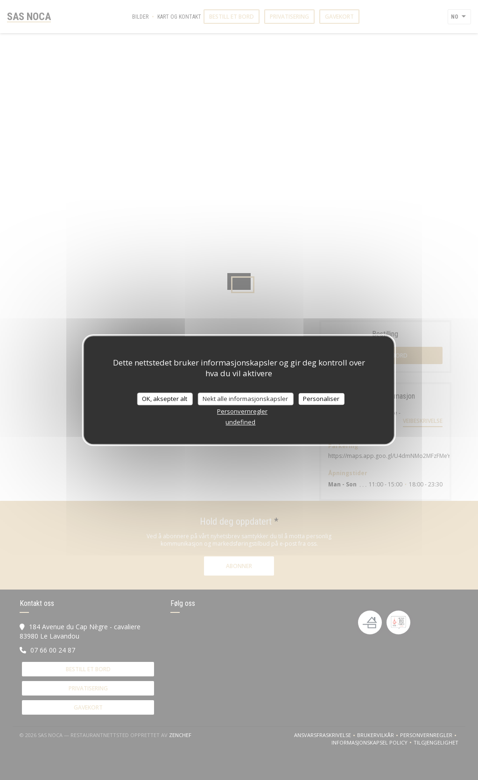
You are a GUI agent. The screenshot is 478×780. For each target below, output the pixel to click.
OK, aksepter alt (164, 398)
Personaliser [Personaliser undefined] (321, 398)
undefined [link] (240, 422)
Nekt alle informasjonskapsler (245, 398)
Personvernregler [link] (242, 411)
